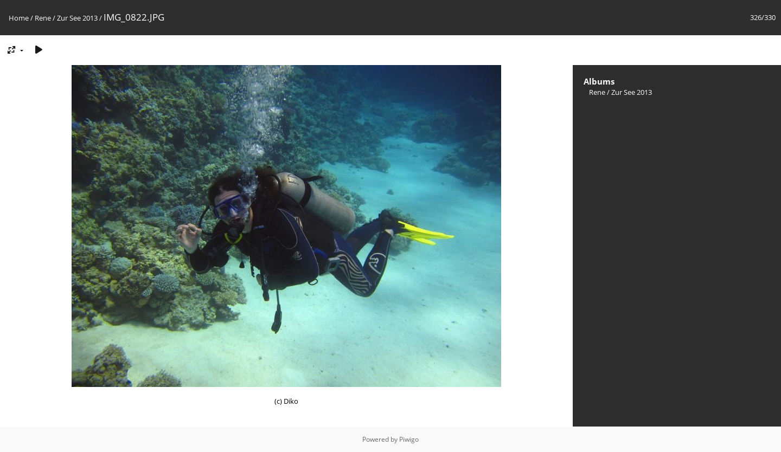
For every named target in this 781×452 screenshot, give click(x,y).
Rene (43, 18)
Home (19, 18)
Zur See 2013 (77, 18)
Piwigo (409, 439)
